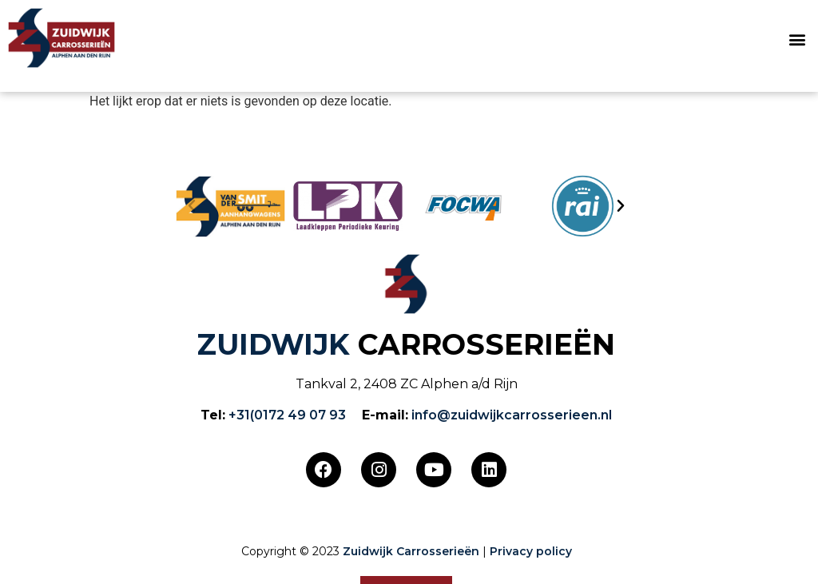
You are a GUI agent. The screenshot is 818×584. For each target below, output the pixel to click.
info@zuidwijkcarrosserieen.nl (511, 415)
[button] (797, 39)
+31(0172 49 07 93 (287, 415)
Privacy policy (531, 551)
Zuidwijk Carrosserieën (411, 551)
